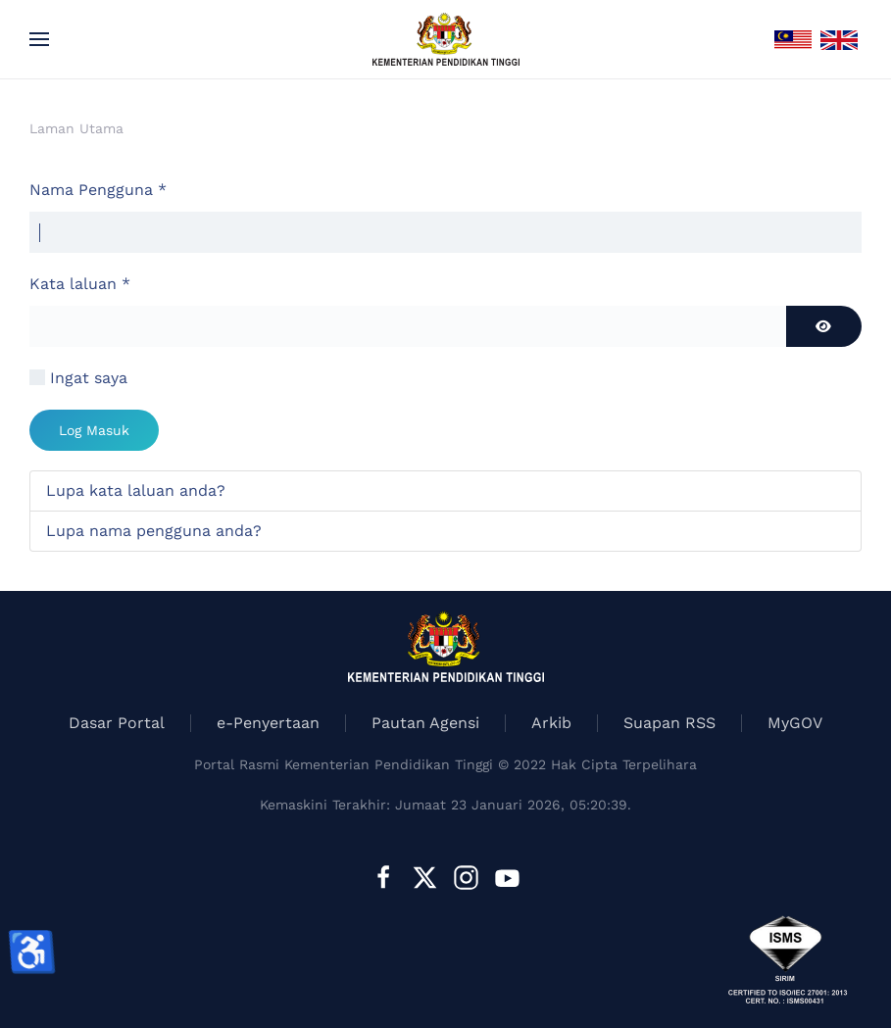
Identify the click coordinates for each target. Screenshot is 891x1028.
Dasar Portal (117, 722)
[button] (39, 39)
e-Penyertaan (268, 722)
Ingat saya (88, 377)
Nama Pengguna (98, 189)
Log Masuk (94, 430)
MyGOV (794, 722)
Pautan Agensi (425, 722)
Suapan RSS (669, 722)
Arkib (551, 722)
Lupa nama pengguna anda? (154, 530)
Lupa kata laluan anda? (135, 490)
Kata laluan (79, 283)
